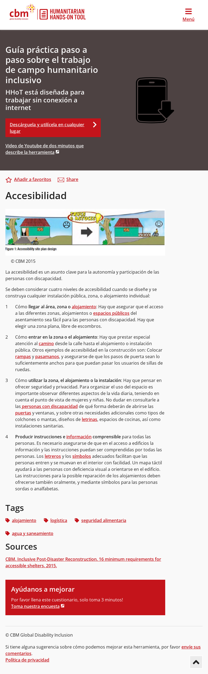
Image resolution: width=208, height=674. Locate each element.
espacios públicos (111, 313)
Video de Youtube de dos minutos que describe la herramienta (44, 149)
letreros (53, 456)
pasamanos (47, 356)
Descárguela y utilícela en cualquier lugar (55, 126)
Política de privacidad (27, 660)
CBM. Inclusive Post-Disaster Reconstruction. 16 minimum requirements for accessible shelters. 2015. (83, 562)
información (79, 437)
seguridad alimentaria (100, 520)
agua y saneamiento (29, 533)
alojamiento (84, 307)
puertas (23, 413)
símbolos (81, 456)
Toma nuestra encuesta (35, 606)
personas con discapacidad (49, 406)
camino (46, 343)
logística (55, 520)
